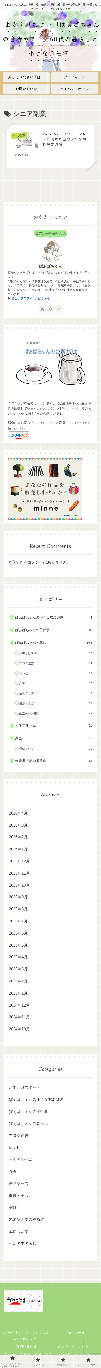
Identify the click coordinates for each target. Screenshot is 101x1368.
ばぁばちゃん (50, 266)
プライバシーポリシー (75, 1346)
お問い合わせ (26, 1346)
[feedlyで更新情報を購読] (50, 309)
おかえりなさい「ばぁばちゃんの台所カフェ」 (26, 1336)
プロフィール (74, 1333)
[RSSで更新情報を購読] (59, 309)
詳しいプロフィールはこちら (31, 298)
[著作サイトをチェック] (42, 309)
